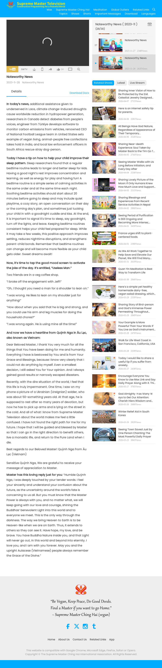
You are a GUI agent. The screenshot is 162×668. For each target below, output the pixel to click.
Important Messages (108, 13)
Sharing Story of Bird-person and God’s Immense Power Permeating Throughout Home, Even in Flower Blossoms (136, 308)
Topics (63, 13)
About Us (63, 639)
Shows (75, 13)
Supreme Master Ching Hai (73, 10)
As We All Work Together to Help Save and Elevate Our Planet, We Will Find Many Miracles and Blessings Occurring (135, 254)
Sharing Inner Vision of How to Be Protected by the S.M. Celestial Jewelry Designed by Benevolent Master (136, 94)
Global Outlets (120, 10)
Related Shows (103, 83)
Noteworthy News (33, 82)
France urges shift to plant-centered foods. (135, 235)
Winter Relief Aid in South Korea (133, 413)
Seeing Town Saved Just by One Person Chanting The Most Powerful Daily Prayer (135, 433)
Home (51, 639)
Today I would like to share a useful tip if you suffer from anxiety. (136, 361)
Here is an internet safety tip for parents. (135, 110)
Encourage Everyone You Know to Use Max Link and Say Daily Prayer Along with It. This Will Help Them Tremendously (137, 379)
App (111, 639)
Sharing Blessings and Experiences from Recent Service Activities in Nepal (134, 201)
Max (49, 10)
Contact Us (80, 639)
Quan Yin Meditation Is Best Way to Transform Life (135, 270)
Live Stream (137, 83)
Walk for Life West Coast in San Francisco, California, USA (136, 342)
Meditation (100, 10)
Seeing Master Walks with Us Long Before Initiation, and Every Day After (136, 165)
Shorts (87, 13)
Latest (121, 83)
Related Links (141, 10)
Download (131, 13)
